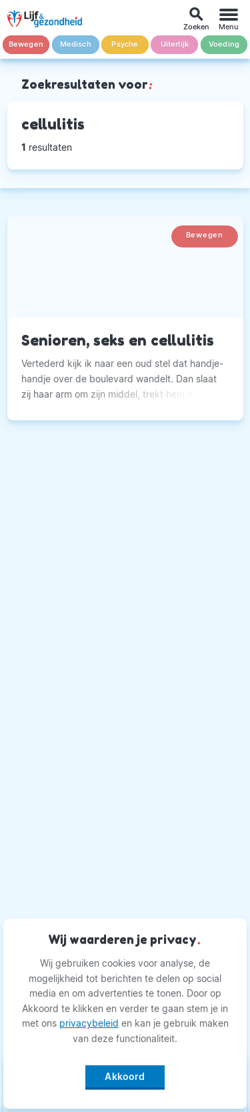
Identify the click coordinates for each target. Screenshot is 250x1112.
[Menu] (228, 19)
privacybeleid (89, 1023)
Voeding (224, 44)
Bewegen (26, 44)
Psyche (124, 44)
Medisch (75, 44)
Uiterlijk (175, 44)
